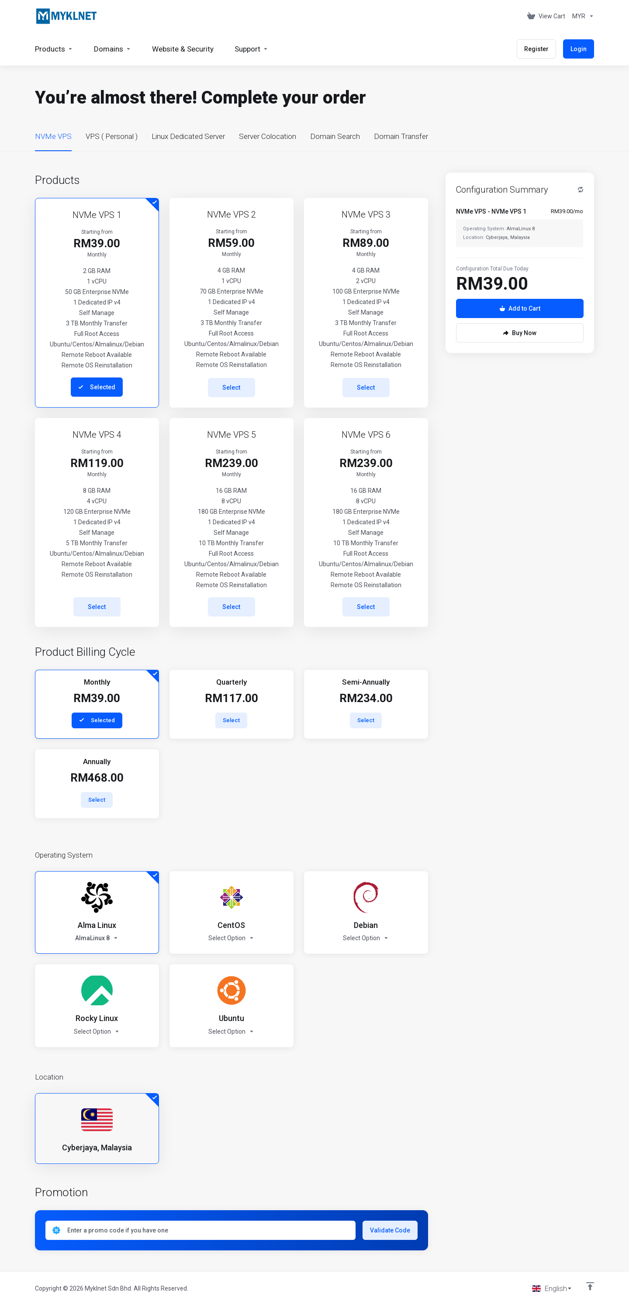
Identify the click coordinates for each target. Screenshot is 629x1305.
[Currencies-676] (581, 16)
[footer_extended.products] (53, 49)
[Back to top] (590, 1286)
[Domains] (112, 49)
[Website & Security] (183, 49)
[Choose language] (552, 1288)
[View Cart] (546, 16)
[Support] (251, 49)
